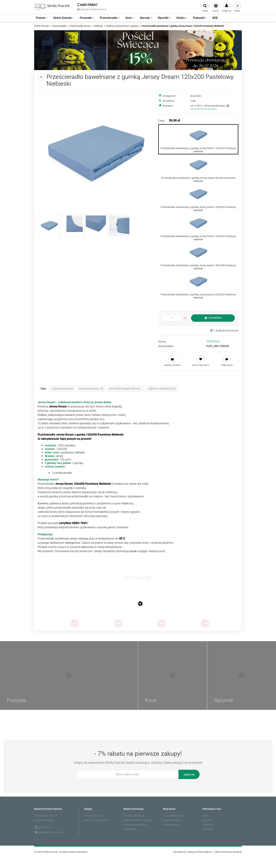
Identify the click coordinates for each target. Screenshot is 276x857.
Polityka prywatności (134, 824)
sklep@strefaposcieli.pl (50, 832)
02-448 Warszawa (44, 820)
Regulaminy (129, 829)
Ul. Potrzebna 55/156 (45, 815)
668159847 (44, 827)
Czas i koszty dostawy (96, 820)
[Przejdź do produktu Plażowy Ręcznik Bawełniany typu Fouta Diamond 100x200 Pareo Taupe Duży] (103, 611)
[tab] (43, 388)
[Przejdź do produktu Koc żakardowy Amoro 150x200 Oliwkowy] (146, 611)
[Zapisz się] (189, 774)
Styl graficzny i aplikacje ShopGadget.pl (192, 852)
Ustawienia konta (172, 820)
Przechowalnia (171, 824)
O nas (205, 815)
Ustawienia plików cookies (137, 820)
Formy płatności (93, 815)
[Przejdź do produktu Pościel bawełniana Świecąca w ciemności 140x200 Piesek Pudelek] (190, 611)
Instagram (208, 829)
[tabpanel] (138, 476)
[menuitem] (42, 18)
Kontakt (206, 820)
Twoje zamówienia (173, 815)
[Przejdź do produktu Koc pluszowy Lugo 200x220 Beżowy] (59, 611)
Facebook (207, 824)
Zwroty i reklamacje (134, 815)
